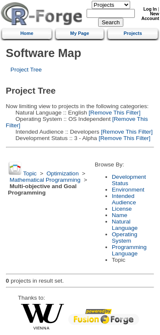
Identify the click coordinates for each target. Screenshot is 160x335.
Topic (30, 173)
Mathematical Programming (44, 180)
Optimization (63, 173)
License (122, 209)
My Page (79, 33)
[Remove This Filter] (113, 112)
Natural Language (124, 224)
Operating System (124, 237)
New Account (150, 16)
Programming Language (129, 250)
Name (119, 215)
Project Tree (26, 69)
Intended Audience (124, 199)
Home (26, 33)
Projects (133, 33)
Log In (150, 9)
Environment (128, 189)
